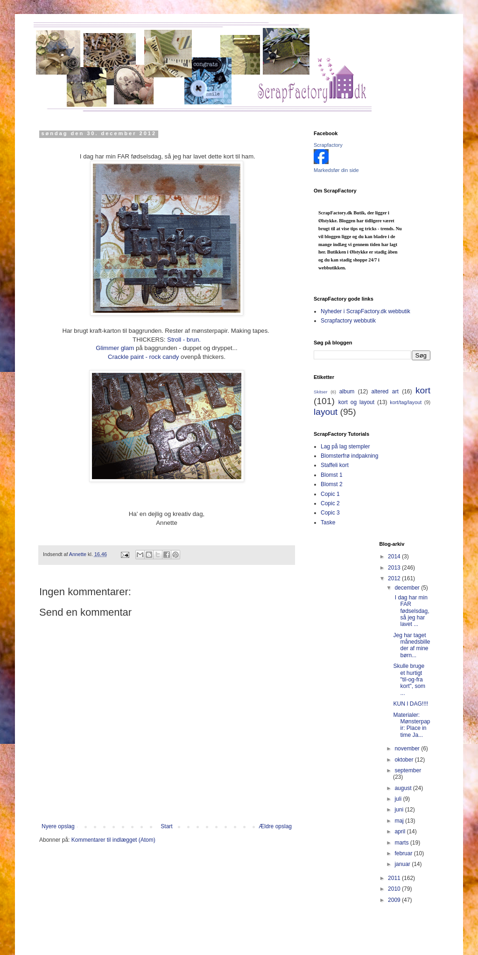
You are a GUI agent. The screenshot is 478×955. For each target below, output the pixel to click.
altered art (385, 391)
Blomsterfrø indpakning (349, 456)
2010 (395, 889)
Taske (328, 522)
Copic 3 (330, 512)
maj (399, 821)
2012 (395, 578)
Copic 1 (330, 494)
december (407, 587)
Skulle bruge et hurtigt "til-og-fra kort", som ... (409, 679)
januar (403, 864)
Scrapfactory (328, 145)
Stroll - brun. (184, 339)
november (407, 748)
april (400, 831)
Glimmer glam (115, 347)
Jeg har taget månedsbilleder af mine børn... (411, 645)
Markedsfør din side (336, 170)
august (403, 788)
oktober (404, 759)
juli (398, 799)
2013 (395, 567)
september (407, 770)
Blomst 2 (332, 484)
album (347, 391)
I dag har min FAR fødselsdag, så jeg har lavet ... (411, 611)
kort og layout (356, 402)
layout (325, 412)
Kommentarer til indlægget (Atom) (113, 840)
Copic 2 (330, 503)
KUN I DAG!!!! (410, 704)
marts (402, 842)
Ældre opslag (275, 826)
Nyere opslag (58, 826)
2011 (395, 878)
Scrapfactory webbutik (348, 320)
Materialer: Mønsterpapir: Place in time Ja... (411, 725)
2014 (395, 556)
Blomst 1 (332, 475)
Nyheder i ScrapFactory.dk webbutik (365, 311)
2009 (395, 900)
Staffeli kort (335, 465)
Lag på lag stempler (345, 446)
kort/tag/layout (406, 402)
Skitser (320, 391)
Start (166, 826)
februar (404, 853)
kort (422, 390)
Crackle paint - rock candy (144, 356)
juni (399, 809)
